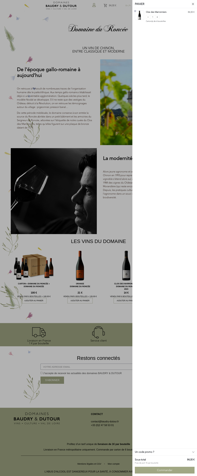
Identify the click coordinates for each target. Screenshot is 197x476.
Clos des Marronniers (156, 12)
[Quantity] (152, 17)
